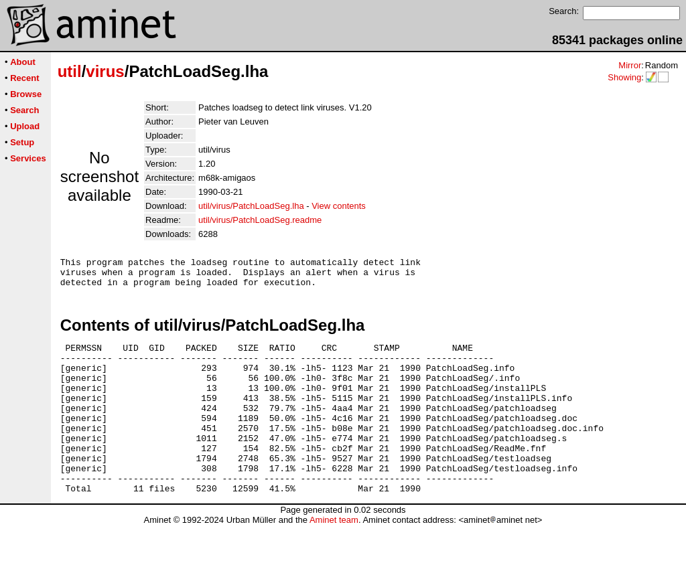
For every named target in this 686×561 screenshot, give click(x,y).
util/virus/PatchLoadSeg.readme (260, 220)
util (70, 71)
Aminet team (334, 556)
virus (105, 71)
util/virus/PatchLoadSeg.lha (251, 206)
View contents (339, 206)
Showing (624, 77)
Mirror (629, 65)
